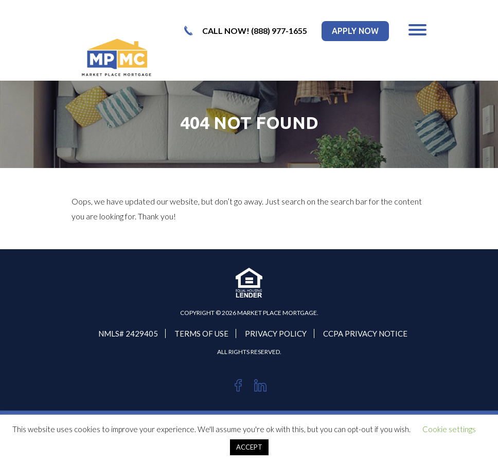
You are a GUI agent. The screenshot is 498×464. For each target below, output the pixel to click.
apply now (355, 30)
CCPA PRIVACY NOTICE (365, 333)
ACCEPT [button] (249, 447)
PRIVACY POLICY (276, 333)
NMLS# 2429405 (128, 333)
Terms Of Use (201, 333)
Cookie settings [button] (449, 429)
